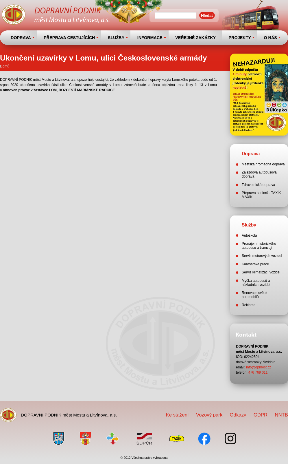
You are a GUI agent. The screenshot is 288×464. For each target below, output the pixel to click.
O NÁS (270, 37)
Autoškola (249, 235)
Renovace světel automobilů (254, 295)
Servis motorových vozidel (262, 256)
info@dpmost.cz (258, 367)
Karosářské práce (255, 264)
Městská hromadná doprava (263, 164)
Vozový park (209, 415)
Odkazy (238, 415)
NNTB (281, 415)
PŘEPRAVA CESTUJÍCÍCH (69, 37)
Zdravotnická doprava (258, 185)
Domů (4, 66)
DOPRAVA (21, 37)
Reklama (248, 305)
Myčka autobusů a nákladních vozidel (256, 283)
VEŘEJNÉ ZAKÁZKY (195, 37)
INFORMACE (150, 37)
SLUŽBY (116, 37)
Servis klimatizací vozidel (261, 272)
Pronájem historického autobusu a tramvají (259, 246)
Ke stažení (177, 415)
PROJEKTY (239, 37)
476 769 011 (258, 372)
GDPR (260, 415)
